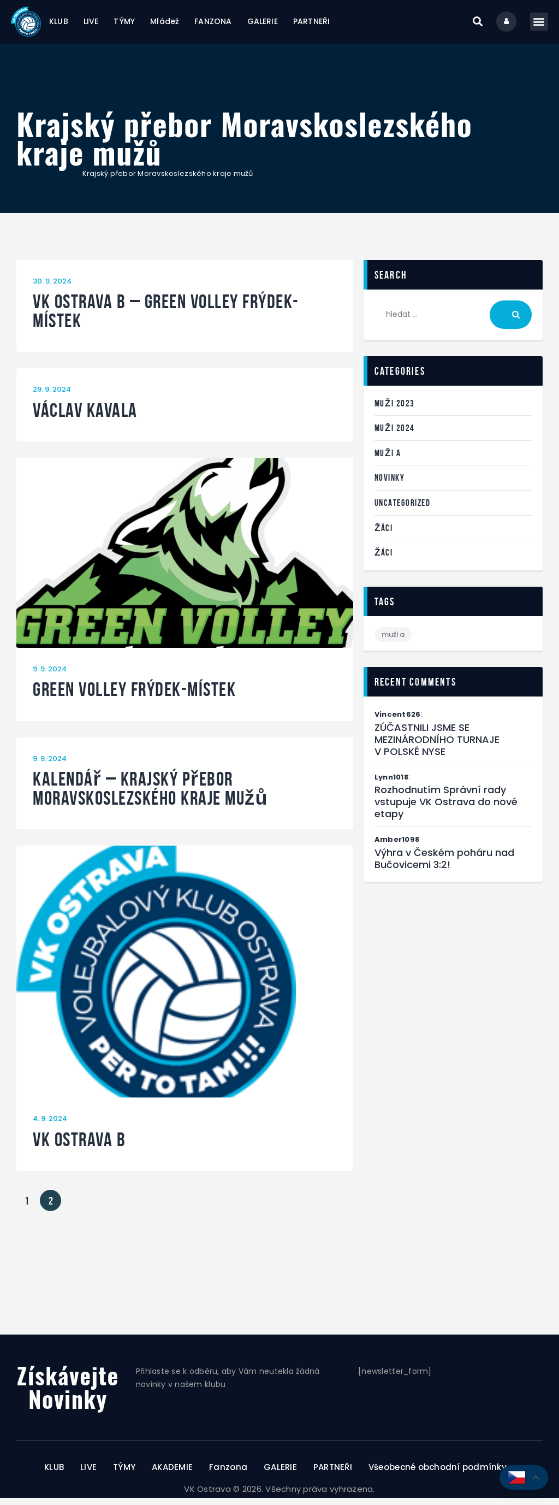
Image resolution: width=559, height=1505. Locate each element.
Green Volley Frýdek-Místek (134, 697)
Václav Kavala (85, 417)
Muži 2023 (394, 410)
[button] (470, 25)
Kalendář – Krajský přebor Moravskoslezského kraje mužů (150, 796)
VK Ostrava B (79, 1146)
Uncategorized (402, 510)
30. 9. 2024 (52, 288)
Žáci (383, 535)
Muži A (387, 460)
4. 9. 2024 (50, 1126)
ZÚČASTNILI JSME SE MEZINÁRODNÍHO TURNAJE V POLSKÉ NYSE (436, 747)
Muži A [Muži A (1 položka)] (393, 641)
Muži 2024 (394, 435)
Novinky (389, 485)
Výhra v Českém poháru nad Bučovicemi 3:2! (444, 866)
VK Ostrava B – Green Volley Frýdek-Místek (166, 319)
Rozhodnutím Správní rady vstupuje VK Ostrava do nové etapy (446, 810)
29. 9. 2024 (52, 397)
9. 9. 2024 (50, 676)
